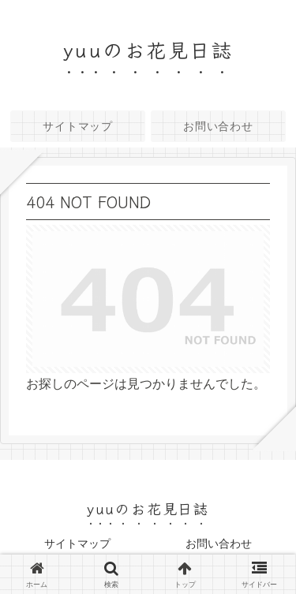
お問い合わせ (218, 543)
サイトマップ (77, 543)
